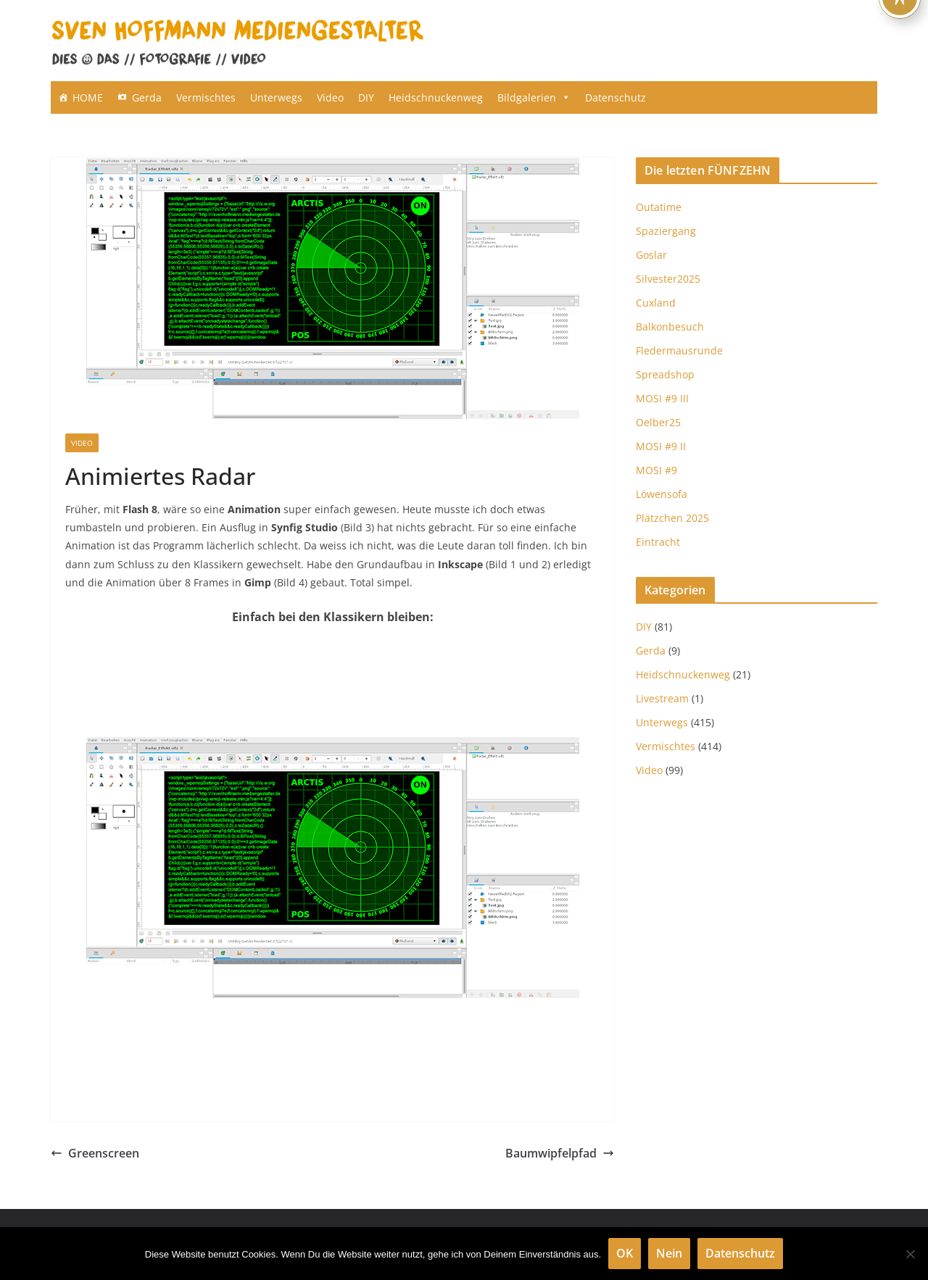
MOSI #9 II (661, 446)
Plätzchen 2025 (672, 518)
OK (624, 1253)
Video (330, 97)
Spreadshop (665, 374)
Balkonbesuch (670, 326)
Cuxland (656, 302)
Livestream (662, 698)
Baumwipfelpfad (559, 1153)
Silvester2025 (668, 279)
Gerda (147, 97)
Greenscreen (95, 1153)
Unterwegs (276, 97)
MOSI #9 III (662, 398)
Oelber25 (658, 422)
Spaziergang (666, 231)
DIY (366, 97)
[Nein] (910, 1254)
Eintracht (658, 542)
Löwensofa (661, 494)
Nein (669, 1253)
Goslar (651, 255)
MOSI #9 (656, 470)
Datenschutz (615, 97)
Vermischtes (206, 97)
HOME (87, 97)
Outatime (659, 207)
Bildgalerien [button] (534, 97)
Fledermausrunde (679, 350)
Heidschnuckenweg (436, 97)
